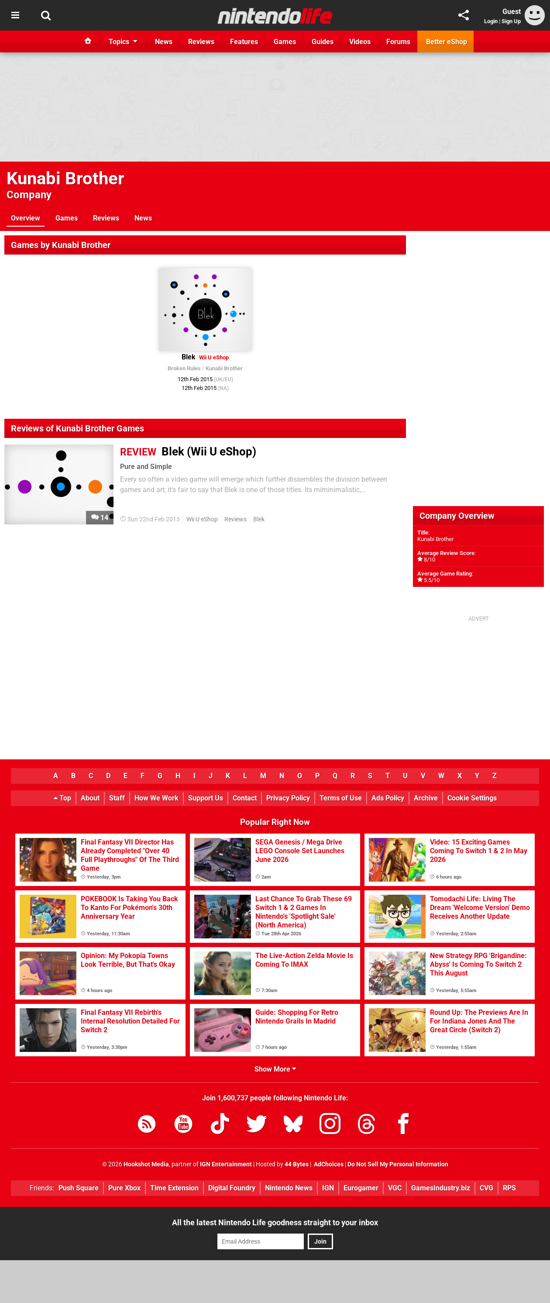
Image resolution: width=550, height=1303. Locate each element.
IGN (328, 1188)
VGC (395, 1188)
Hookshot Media (146, 1164)
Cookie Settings (472, 798)
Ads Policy (387, 798)
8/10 (429, 559)
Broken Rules (184, 368)
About (90, 798)
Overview (25, 218)
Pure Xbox (124, 1188)
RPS (509, 1188)
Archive (426, 798)
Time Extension (174, 1188)
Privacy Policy (288, 798)
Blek (259, 519)
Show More (275, 1069)
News (143, 218)
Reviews (106, 218)
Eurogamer (361, 1188)
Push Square (78, 1188)
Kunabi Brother (65, 178)
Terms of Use (341, 798)
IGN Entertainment (226, 1164)
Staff (117, 798)
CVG (486, 1188)
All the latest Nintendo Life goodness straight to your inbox (275, 1222)
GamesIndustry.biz (440, 1188)
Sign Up (511, 21)
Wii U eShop (202, 519)
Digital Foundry (231, 1188)
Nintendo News (289, 1188)
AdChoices (328, 1164)
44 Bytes (297, 1164)
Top (62, 798)
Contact (245, 798)
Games (66, 218)
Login (491, 21)
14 (99, 518)
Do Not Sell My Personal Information (397, 1164)
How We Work (156, 798)
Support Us (205, 798)
